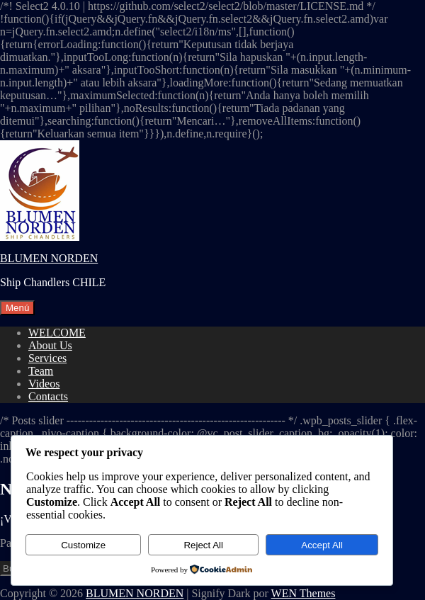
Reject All (203, 545)
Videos (44, 384)
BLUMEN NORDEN (49, 258)
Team (40, 371)
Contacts (48, 396)
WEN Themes (303, 593)
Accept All (322, 545)
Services (47, 358)
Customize (83, 545)
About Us (50, 345)
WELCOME (57, 333)
